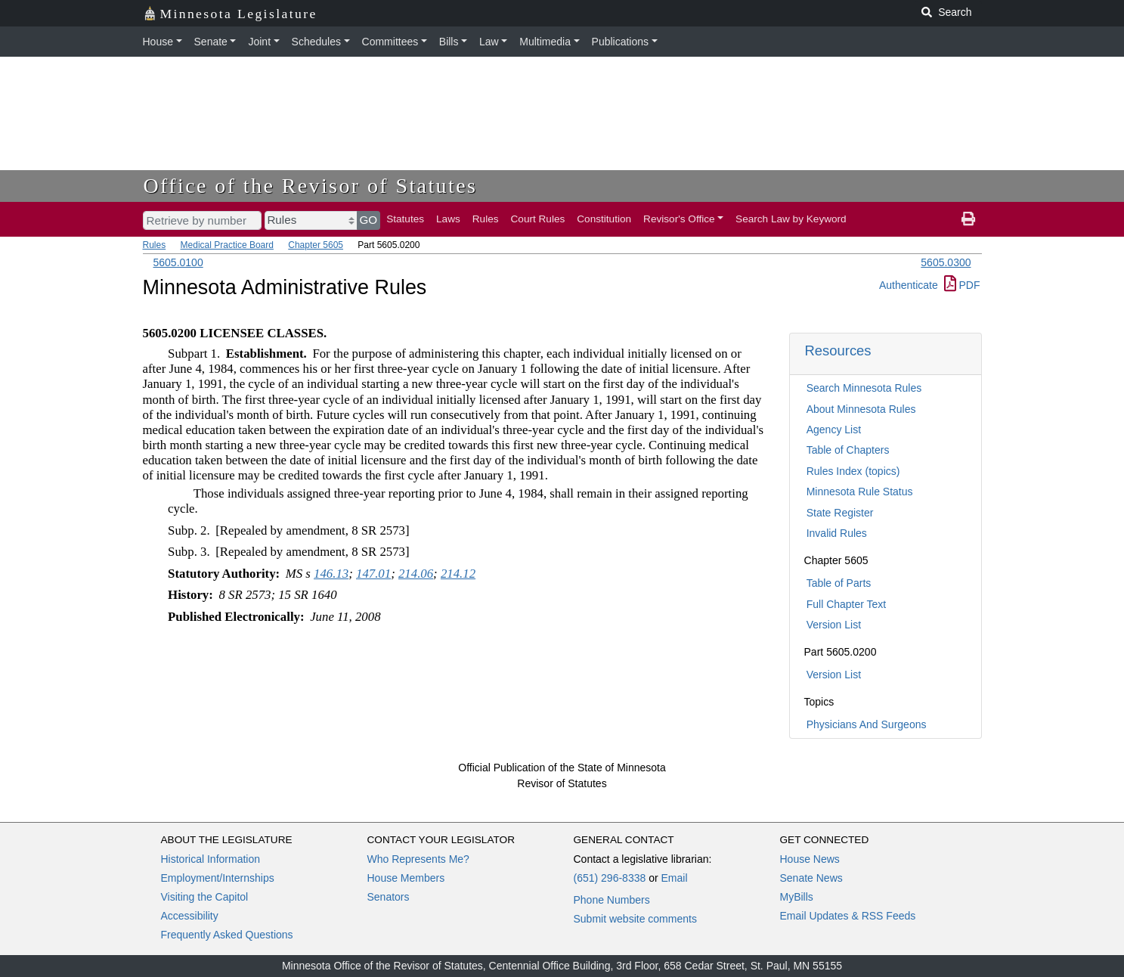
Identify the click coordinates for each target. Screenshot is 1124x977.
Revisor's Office (679, 219)
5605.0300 (946, 262)
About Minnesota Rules (861, 409)
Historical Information (211, 859)
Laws (448, 219)
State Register (840, 513)
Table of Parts (839, 583)
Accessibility (189, 916)
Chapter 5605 (315, 245)
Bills (449, 42)
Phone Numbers (612, 900)
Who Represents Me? (418, 859)
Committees (390, 42)
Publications (620, 42)
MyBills (796, 897)
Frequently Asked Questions (227, 935)
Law (489, 42)
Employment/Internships (217, 878)
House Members (406, 878)
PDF (962, 285)
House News (810, 859)
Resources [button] (838, 350)
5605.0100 (178, 262)
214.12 (458, 573)
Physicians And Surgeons (867, 724)
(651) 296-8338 (610, 878)
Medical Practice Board (227, 245)
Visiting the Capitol (205, 897)
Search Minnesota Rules (864, 388)
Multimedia (545, 42)
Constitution (604, 219)
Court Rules (538, 219)
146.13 (331, 573)
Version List (834, 625)
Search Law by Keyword (791, 219)
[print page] (968, 219)
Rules (485, 219)
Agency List (834, 429)
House (158, 42)
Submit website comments (635, 919)
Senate (211, 42)
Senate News (811, 878)
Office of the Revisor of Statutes (311, 185)
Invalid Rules (837, 533)
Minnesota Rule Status (860, 491)
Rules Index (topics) (853, 471)
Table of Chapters (848, 450)
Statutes (405, 219)
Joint (259, 42)
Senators (388, 897)
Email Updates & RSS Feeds (848, 916)
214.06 (415, 573)
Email (674, 878)
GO (369, 219)
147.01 (373, 573)
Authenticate (908, 285)
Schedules (316, 42)
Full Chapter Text (847, 604)
